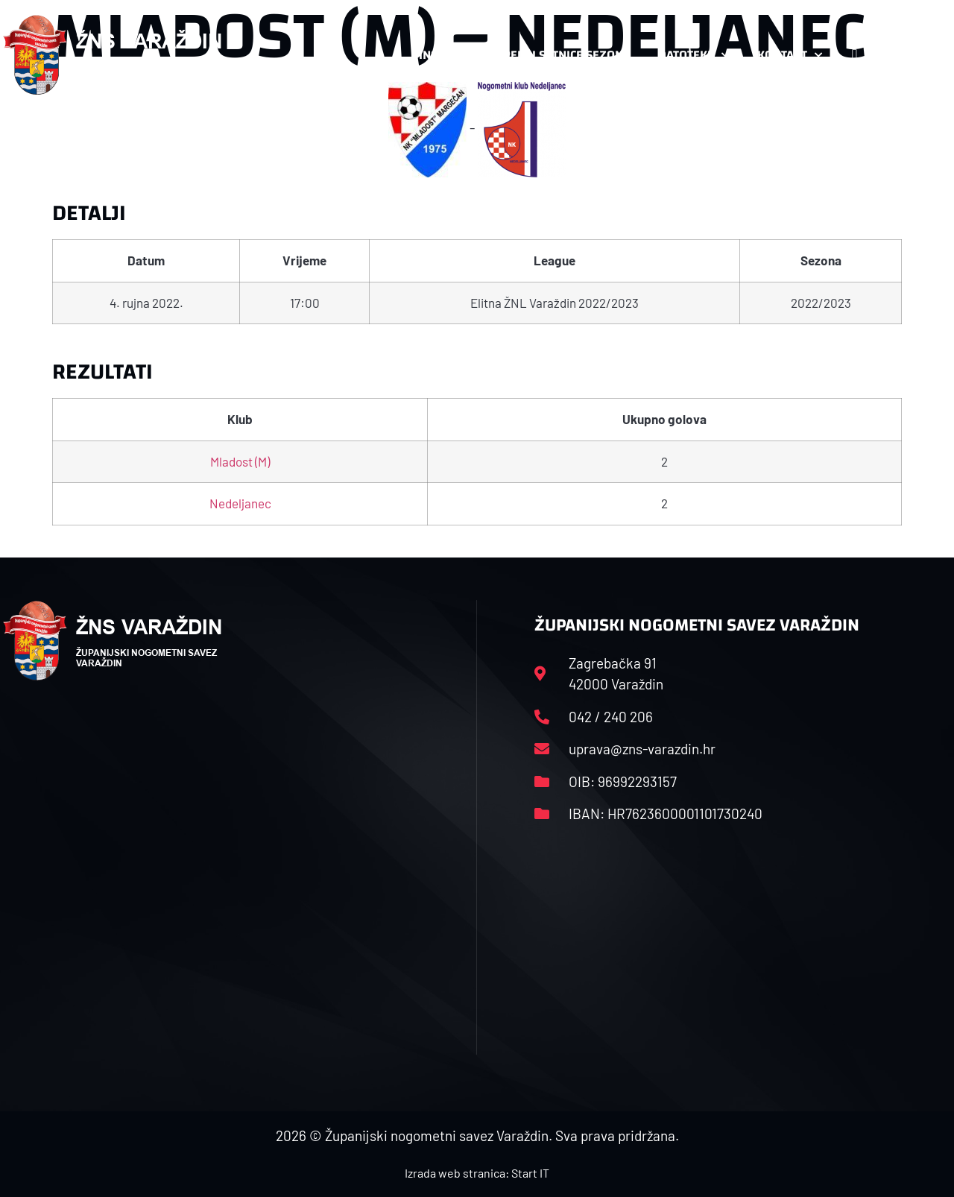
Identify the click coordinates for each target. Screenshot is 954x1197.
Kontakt (789, 55)
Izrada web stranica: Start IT (477, 1173)
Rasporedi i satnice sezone (548, 54)
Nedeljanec (240, 503)
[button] (921, 55)
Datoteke (693, 55)
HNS (425, 54)
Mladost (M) (240, 461)
